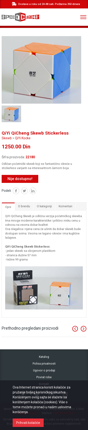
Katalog (44, 356)
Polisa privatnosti (44, 363)
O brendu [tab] (24, 206)
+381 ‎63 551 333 (64, 17)
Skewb (7, 138)
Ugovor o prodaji (44, 370)
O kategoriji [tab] (44, 206)
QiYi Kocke (23, 138)
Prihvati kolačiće (28, 423)
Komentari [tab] (65, 206)
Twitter (27, 191)
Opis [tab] (8, 207)
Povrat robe (44, 377)
